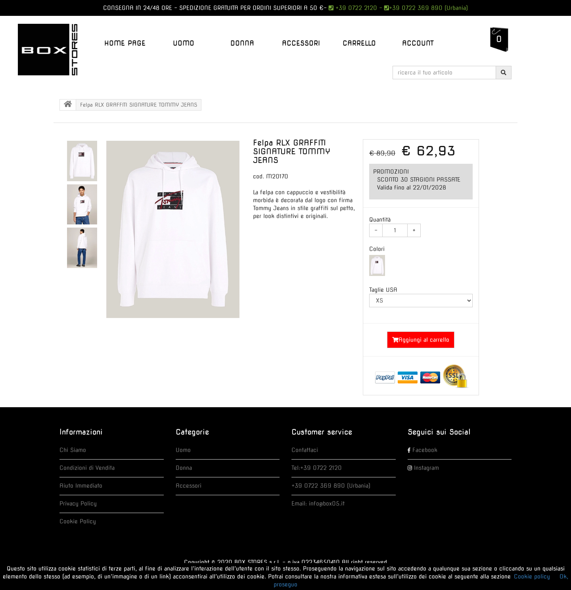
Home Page (125, 43)
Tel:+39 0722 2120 (316, 468)
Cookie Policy (77, 521)
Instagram (426, 468)
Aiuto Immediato (80, 486)
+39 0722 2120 (355, 8)
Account (418, 43)
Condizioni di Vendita (87, 468)
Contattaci (304, 450)
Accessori (188, 486)
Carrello (359, 43)
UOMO (183, 43)
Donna (184, 468)
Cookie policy (532, 576)
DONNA (242, 43)
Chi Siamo (72, 450)
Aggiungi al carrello (420, 340)
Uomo (183, 450)
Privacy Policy (78, 503)
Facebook (424, 450)
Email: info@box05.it (318, 503)
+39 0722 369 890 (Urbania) (428, 8)
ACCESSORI (301, 43)
